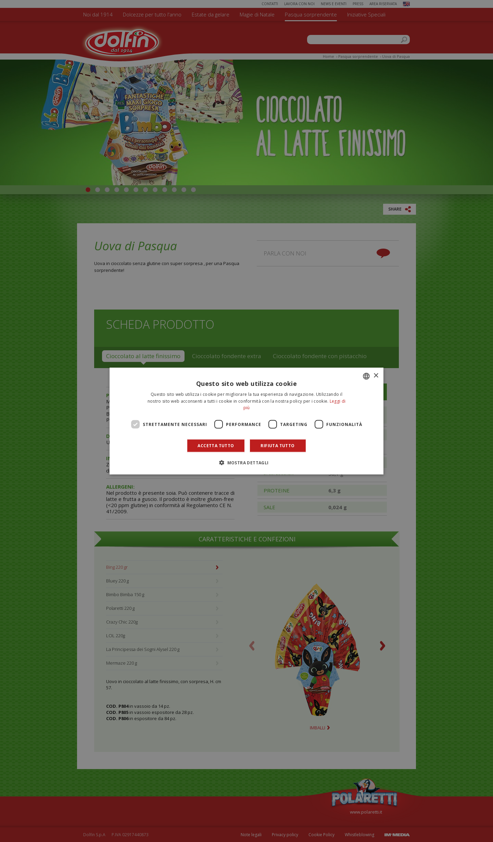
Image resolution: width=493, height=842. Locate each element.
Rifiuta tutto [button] (277, 446)
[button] (246, 462)
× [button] (375, 375)
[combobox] (366, 376)
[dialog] (246, 421)
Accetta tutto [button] (216, 446)
